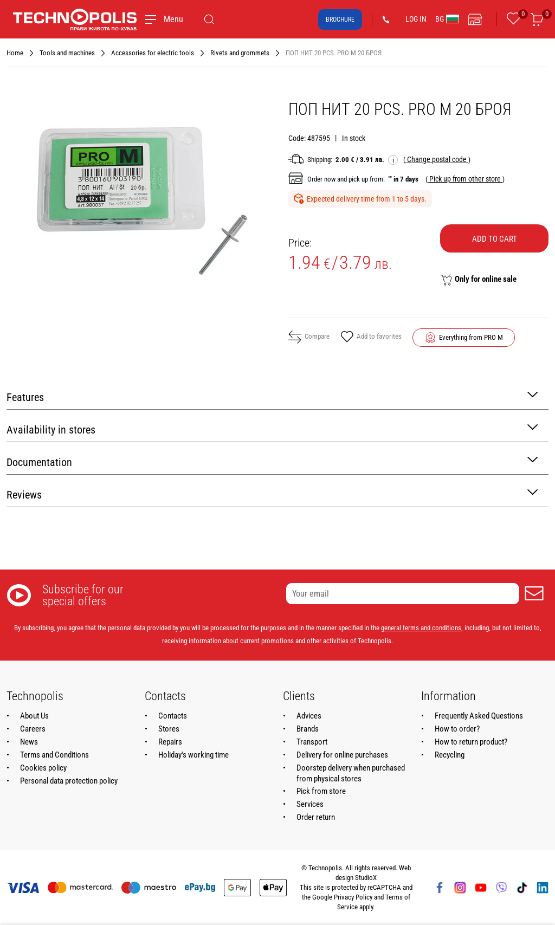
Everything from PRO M (471, 337)
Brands (307, 729)
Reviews (272, 494)
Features (272, 396)
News (29, 742)
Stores (168, 729)
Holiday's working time (193, 755)
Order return (315, 817)
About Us (34, 716)
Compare (309, 337)
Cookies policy (43, 768)
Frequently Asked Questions (479, 716)
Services (310, 804)
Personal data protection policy (69, 781)
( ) (436, 159)
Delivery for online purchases (342, 755)
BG (447, 19)
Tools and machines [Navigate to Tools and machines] (67, 53)
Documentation (272, 461)
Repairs (170, 742)
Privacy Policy (353, 897)
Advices (308, 716)
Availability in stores (272, 429)
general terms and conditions (421, 628)
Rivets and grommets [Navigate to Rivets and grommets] (239, 53)
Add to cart (494, 239)
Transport (311, 742)
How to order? (457, 729)
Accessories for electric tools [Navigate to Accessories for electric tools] (152, 53)
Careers (33, 729)
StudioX (366, 878)
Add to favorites (371, 337)
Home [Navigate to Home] (15, 53)
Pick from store (321, 791)
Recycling (449, 755)
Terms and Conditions (54, 755)
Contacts (172, 716)
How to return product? (471, 742)
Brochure (340, 19)
